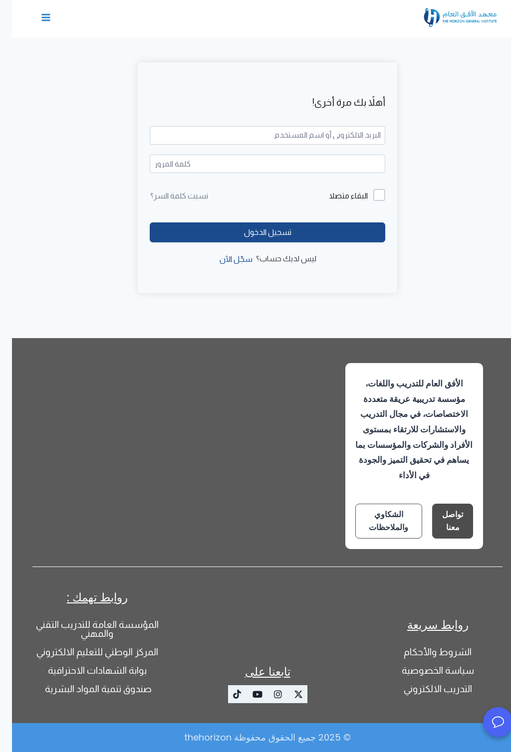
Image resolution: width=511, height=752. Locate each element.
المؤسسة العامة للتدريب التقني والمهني (85, 629)
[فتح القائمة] (34, 17)
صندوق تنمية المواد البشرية (85, 689)
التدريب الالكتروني (426, 689)
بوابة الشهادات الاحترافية (85, 670)
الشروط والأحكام (426, 652)
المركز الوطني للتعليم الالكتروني (85, 652)
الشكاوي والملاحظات (376, 521)
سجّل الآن (224, 259)
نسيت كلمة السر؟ (167, 195)
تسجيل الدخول (255, 232)
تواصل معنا (440, 521)
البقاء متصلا (336, 195)
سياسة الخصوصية (426, 670)
